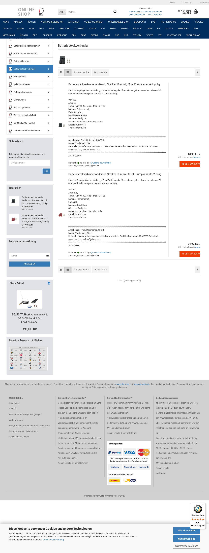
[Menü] (204, 505)
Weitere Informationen (186, 546)
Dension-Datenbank (152, 11)
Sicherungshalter (19, 108)
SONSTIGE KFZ (174, 35)
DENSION (7, 28)
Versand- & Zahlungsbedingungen (25, 414)
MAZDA (169, 28)
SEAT (83, 35)
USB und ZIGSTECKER (22, 123)
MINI (196, 28)
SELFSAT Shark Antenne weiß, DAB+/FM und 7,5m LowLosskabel (30, 318)
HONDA (124, 28)
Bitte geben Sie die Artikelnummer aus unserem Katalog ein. (27, 155)
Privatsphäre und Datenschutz (23, 431)
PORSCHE (62, 35)
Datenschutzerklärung (53, 539)
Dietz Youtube (155, 14)
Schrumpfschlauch (20, 92)
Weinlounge (193, 35)
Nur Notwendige (186, 538)
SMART (106, 35)
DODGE (92, 28)
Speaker (185, 22)
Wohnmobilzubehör (52, 22)
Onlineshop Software (94, 496)
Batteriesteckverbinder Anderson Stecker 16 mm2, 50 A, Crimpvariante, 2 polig (114, 84)
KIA (158, 28)
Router (31, 22)
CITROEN (79, 28)
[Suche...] (62, 12)
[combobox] (81, 72)
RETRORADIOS (169, 22)
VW (160, 35)
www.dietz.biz (135, 11)
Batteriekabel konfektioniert (24, 46)
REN (74, 35)
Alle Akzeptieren (186, 530)
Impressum (14, 403)
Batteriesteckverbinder (22, 69)
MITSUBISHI (9, 35)
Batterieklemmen (19, 61)
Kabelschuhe (17, 77)
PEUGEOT (47, 35)
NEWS (6, 22)
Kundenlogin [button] (186, 2)
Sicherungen (17, 100)
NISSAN (24, 35)
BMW (51, 28)
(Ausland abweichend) (101, 163)
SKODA (94, 35)
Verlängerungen (93, 22)
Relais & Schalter (19, 84)
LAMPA (20, 28)
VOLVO (149, 35)
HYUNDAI (137, 28)
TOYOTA (137, 35)
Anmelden (30, 264)
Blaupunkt (140, 22)
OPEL (35, 35)
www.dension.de (137, 14)
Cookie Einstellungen (19, 436)
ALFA (31, 28)
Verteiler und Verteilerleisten (24, 131)
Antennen (73, 22)
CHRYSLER (64, 28)
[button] (172, 2)
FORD (113, 28)
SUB (117, 35)
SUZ (126, 35)
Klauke (199, 22)
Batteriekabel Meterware (23, 54)
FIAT (103, 28)
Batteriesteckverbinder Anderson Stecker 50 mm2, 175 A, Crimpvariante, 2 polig (114, 174)
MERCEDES (183, 28)
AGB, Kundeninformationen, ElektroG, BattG (29, 425)
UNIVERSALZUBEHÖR (118, 22)
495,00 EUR (30, 329)
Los (46, 171)
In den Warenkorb (191, 164)
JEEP (149, 28)
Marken (18, 22)
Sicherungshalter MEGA (22, 115)
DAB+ (154, 22)
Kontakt (12, 408)
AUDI (41, 28)
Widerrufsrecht (16, 420)
